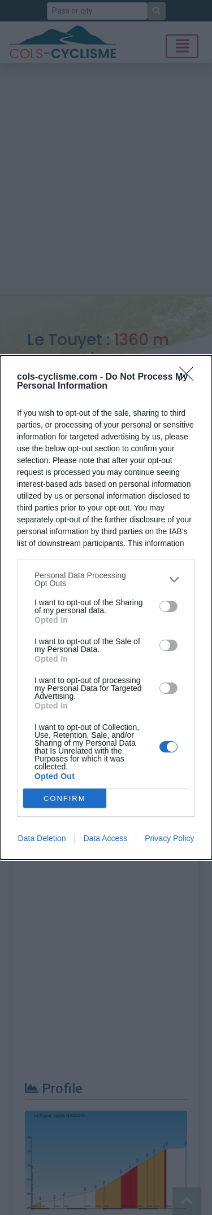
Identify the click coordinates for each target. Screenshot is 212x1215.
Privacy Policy (169, 838)
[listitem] (106, 579)
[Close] (190, 377)
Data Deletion (42, 838)
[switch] (168, 606)
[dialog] (106, 607)
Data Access (105, 838)
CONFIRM (65, 798)
